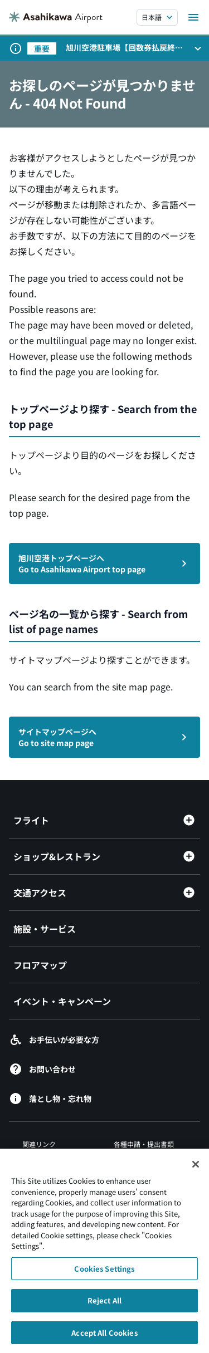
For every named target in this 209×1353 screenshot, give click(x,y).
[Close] (195, 1173)
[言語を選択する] (157, 17)
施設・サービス (44, 928)
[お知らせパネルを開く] (198, 48)
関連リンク (39, 1144)
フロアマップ (40, 965)
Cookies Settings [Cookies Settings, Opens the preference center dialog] (104, 1277)
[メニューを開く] (193, 17)
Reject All (104, 1310)
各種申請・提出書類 (144, 1144)
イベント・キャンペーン (62, 1001)
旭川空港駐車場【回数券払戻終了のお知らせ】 (124, 47)
